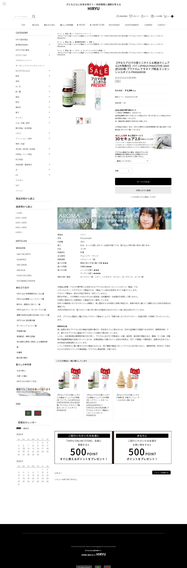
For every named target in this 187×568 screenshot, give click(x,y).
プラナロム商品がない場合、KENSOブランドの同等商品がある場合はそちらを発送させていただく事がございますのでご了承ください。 (131, 154)
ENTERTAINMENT (132, 25)
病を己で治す (49, 25)
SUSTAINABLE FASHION (26, 281)
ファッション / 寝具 (24, 138)
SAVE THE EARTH (24, 254)
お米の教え (21, 370)
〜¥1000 (19, 213)
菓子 (17, 112)
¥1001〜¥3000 (21, 217)
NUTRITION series (23, 70)
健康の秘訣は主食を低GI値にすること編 (33, 315)
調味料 (18, 107)
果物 (17, 81)
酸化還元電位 (22, 357)
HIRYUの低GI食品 (22, 50)
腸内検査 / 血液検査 (24, 128)
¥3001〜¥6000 (21, 222)
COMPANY (148, 25)
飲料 (17, 102)
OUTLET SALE (21, 55)
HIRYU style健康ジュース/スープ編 (30, 299)
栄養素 (19, 352)
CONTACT (162, 25)
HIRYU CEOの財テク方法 (26, 381)
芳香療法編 (21, 331)
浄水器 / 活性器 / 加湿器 (25, 149)
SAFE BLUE (21, 270)
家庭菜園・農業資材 (24, 164)
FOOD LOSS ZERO (24, 275)
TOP (24, 25)
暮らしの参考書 (67, 25)
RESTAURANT (114, 25)
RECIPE (83, 25)
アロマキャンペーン (24, 60)
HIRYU (93, 552)
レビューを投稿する (161, 472)
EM (17, 175)
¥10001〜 (19, 232)
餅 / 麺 (18, 91)
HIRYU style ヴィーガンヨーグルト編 (31, 309)
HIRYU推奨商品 (22, 39)
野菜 (17, 76)
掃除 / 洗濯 (20, 143)
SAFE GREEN (22, 264)
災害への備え (22, 376)
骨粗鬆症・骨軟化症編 (26, 336)
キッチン (19, 117)
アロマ (18, 133)
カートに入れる (143, 181)
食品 (17, 97)
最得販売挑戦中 (22, 44)
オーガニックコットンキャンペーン (30, 65)
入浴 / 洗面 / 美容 (23, 123)
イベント (19, 190)
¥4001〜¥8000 (21, 227)
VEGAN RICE (21, 259)
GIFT (17, 185)
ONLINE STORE (99, 25)
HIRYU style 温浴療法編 (26, 320)
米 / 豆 (18, 86)
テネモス (19, 180)
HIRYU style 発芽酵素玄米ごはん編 (30, 293)
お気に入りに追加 (143, 190)
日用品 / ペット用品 (24, 154)
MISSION (35, 25)
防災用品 (19, 159)
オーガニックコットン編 (27, 325)
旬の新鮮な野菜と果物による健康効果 (32, 341)
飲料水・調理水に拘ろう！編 (28, 304)
